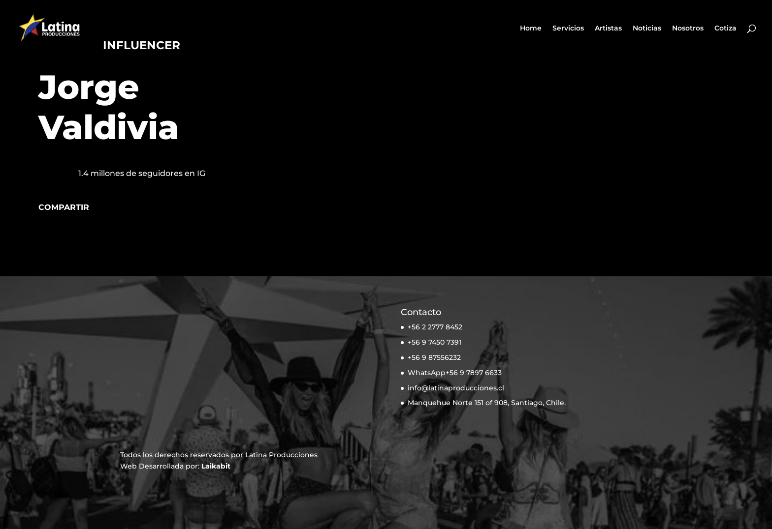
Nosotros (688, 28)
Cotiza (725, 28)
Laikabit (215, 466)
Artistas (608, 28)
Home (531, 28)
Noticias (647, 28)
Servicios (568, 28)
